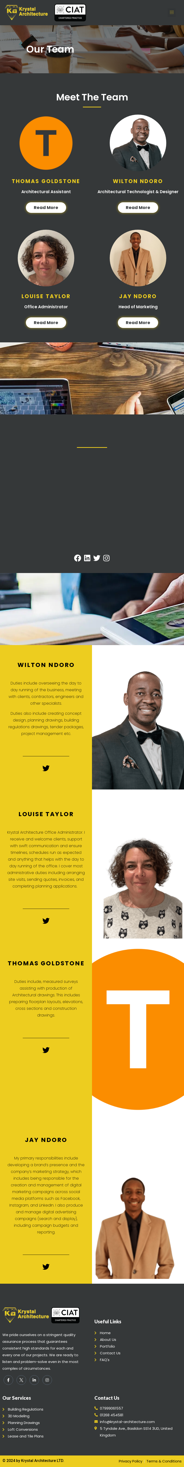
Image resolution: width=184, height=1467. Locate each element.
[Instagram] (47, 1380)
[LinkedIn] (34, 1380)
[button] (172, 12)
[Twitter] (21, 1380)
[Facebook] (8, 1380)
